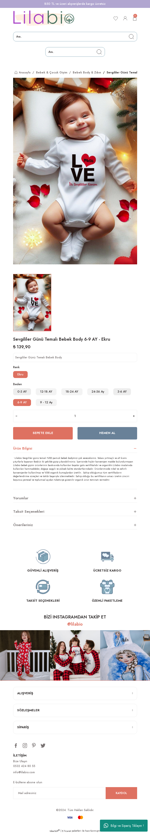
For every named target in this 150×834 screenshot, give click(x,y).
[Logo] (44, 18)
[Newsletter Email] (75, 793)
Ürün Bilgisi (22, 448)
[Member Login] (125, 18)
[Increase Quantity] (133, 416)
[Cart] (134, 18)
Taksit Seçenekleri (28, 511)
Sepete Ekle (43, 433)
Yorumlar (20, 498)
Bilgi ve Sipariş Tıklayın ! (124, 825)
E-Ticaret (66, 831)
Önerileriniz (23, 525)
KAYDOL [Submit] (121, 793)
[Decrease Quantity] (16, 416)
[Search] (75, 36)
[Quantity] (75, 416)
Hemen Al (107, 433)
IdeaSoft (55, 831)
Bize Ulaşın (20, 761)
